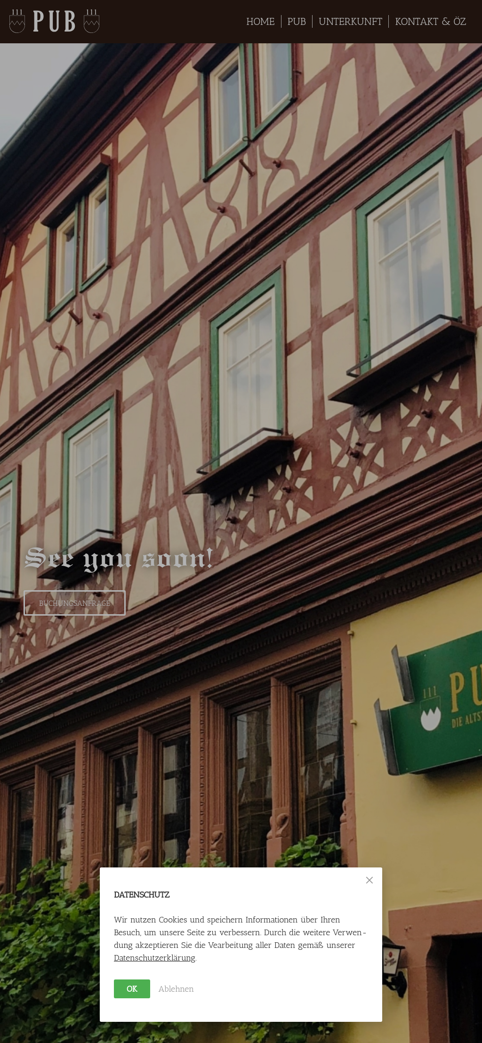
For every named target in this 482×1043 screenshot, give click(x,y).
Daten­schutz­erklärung (154, 958)
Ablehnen (176, 989)
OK (132, 989)
